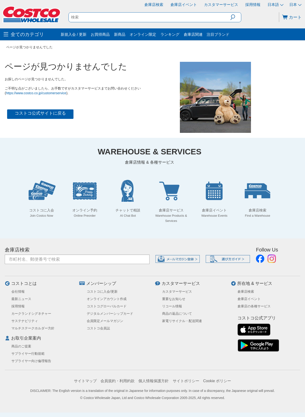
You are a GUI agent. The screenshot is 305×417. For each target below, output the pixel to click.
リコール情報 (172, 306)
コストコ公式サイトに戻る (40, 113)
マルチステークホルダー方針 (33, 328)
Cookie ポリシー (217, 381)
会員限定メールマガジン (105, 321)
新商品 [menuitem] (119, 34)
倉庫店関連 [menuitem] (193, 34)
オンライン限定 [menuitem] (143, 34)
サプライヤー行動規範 (28, 353)
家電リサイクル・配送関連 (182, 321)
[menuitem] (31, 34)
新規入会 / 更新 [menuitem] (73, 34)
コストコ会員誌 (98, 328)
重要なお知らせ (173, 299)
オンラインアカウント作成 (107, 299)
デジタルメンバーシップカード (110, 313)
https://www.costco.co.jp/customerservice (36, 93)
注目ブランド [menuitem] (218, 34)
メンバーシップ (101, 283)
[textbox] (149, 17)
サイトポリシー (186, 381)
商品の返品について (177, 313)
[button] (235, 17)
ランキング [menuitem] (169, 34)
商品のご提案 (21, 346)
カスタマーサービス (221, 5)
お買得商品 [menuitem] (100, 34)
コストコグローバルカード (107, 306)
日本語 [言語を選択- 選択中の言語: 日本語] (275, 5)
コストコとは (24, 283)
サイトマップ (85, 381)
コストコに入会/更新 (102, 291)
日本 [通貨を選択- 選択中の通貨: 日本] (295, 5)
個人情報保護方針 (153, 381)
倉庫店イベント (183, 5)
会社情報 (18, 291)
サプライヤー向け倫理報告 (31, 361)
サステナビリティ (24, 321)
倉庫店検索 (153, 5)
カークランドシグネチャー (31, 313)
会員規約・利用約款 (117, 381)
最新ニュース (21, 299)
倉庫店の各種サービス (254, 306)
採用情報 (252, 5)
